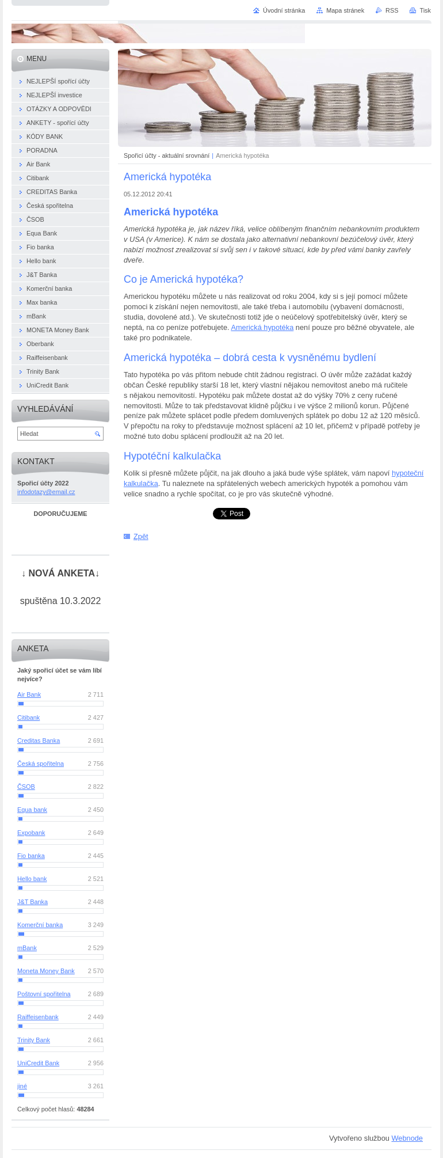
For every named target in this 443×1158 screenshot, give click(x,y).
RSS (391, 10)
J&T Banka (32, 901)
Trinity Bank (33, 1039)
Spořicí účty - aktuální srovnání (166, 155)
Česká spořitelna (40, 763)
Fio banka (31, 855)
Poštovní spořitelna (44, 993)
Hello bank (32, 878)
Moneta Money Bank (46, 970)
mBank (27, 947)
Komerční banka (40, 924)
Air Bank (29, 694)
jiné (22, 1086)
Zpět (140, 536)
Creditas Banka (38, 740)
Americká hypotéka (262, 327)
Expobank (31, 832)
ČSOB (26, 786)
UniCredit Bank (38, 1063)
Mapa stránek (345, 10)
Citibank (28, 717)
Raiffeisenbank (38, 1016)
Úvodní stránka (284, 10)
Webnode (407, 1138)
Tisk (425, 10)
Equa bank (32, 809)
